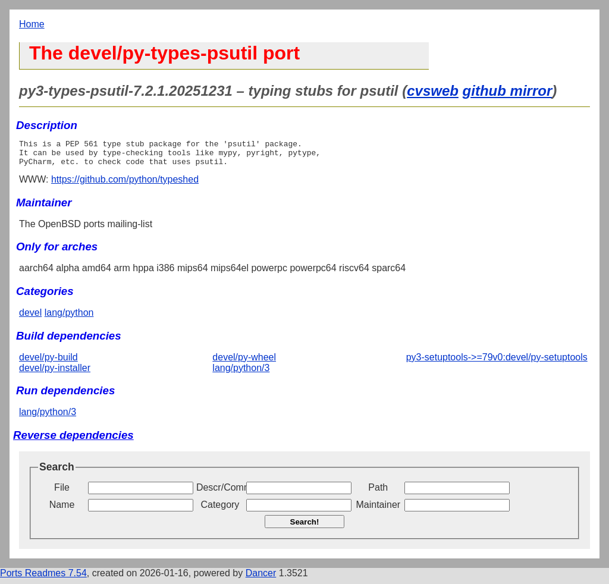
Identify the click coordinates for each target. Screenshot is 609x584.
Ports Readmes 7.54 (43, 578)
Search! (304, 527)
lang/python (69, 318)
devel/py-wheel (244, 362)
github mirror (508, 91)
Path (378, 493)
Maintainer (378, 510)
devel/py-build (48, 362)
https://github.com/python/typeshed (125, 185)
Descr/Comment (220, 493)
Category (219, 510)
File (62, 493)
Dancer (261, 578)
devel (30, 318)
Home (32, 24)
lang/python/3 (240, 373)
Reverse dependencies (73, 440)
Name (62, 510)
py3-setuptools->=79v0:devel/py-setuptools (497, 362)
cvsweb (433, 91)
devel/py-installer (54, 373)
